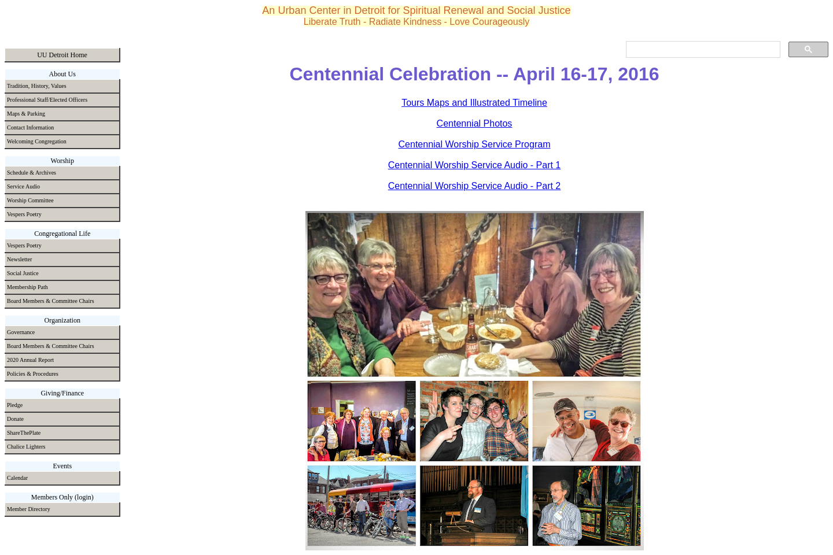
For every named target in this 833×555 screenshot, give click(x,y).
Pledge (15, 405)
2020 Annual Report (30, 360)
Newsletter (19, 259)
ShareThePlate (23, 433)
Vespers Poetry (24, 214)
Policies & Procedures (32, 374)
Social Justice (23, 273)
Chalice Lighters (26, 446)
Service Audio (23, 186)
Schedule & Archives (31, 172)
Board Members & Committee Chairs (50, 301)
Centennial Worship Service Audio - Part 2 (474, 186)
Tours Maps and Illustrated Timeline (474, 103)
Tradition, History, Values (37, 86)
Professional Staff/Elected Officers (47, 100)
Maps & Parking (26, 113)
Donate (15, 419)
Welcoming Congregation (37, 141)
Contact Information (30, 127)
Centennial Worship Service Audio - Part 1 (474, 165)
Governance (21, 332)
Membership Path (27, 287)
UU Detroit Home (62, 55)
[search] (702, 50)
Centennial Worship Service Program (475, 144)
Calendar (17, 478)
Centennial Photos (475, 123)
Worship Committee (30, 200)
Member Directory (28, 509)
